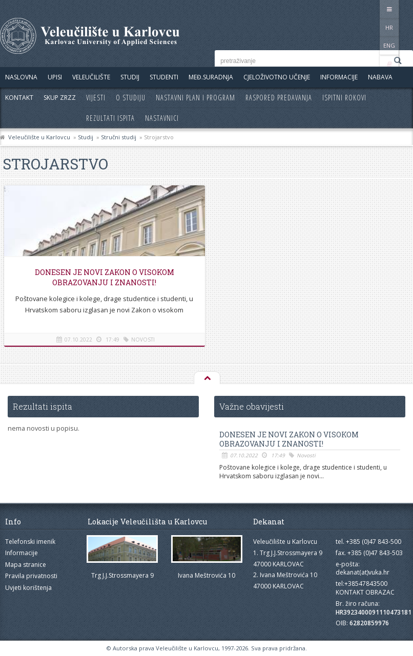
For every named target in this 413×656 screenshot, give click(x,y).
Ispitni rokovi (344, 97)
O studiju (131, 97)
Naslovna (21, 77)
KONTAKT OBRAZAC (365, 592)
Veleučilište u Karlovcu (39, 137)
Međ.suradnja (211, 77)
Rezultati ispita (110, 118)
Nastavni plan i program (195, 97)
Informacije (339, 77)
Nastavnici (162, 118)
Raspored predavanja (278, 97)
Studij (129, 77)
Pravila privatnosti (31, 576)
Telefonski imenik (30, 541)
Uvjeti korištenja (28, 587)
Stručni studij (118, 137)
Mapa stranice (25, 564)
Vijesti (96, 97)
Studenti (164, 77)
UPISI (55, 77)
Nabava (380, 77)
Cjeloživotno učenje (276, 77)
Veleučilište (91, 77)
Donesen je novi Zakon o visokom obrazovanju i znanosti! (103, 277)
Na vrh (206, 378)
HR (360, 9)
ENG (381, 9)
